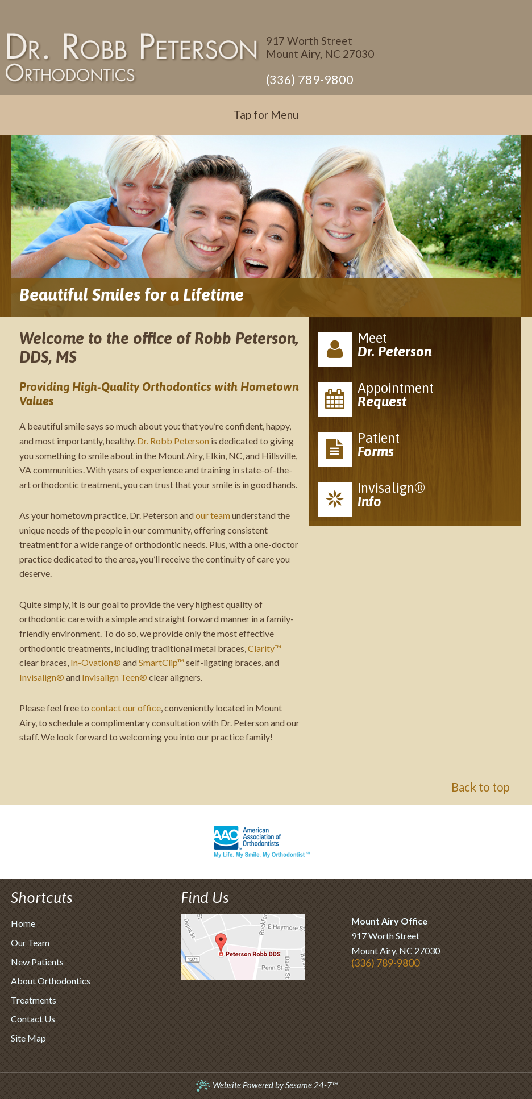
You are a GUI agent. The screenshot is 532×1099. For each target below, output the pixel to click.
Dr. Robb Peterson (173, 440)
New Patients (37, 961)
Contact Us (33, 1018)
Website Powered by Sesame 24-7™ (266, 1085)
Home (23, 923)
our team (213, 515)
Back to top (480, 787)
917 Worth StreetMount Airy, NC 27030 (320, 47)
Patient (415, 448)
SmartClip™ (161, 662)
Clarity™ (264, 648)
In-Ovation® (95, 662)
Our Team (30, 942)
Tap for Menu (266, 114)
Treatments (33, 999)
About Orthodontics (50, 980)
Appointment (415, 398)
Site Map (28, 1038)
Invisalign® (41, 677)
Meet (415, 348)
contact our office (126, 707)
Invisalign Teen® (114, 677)
